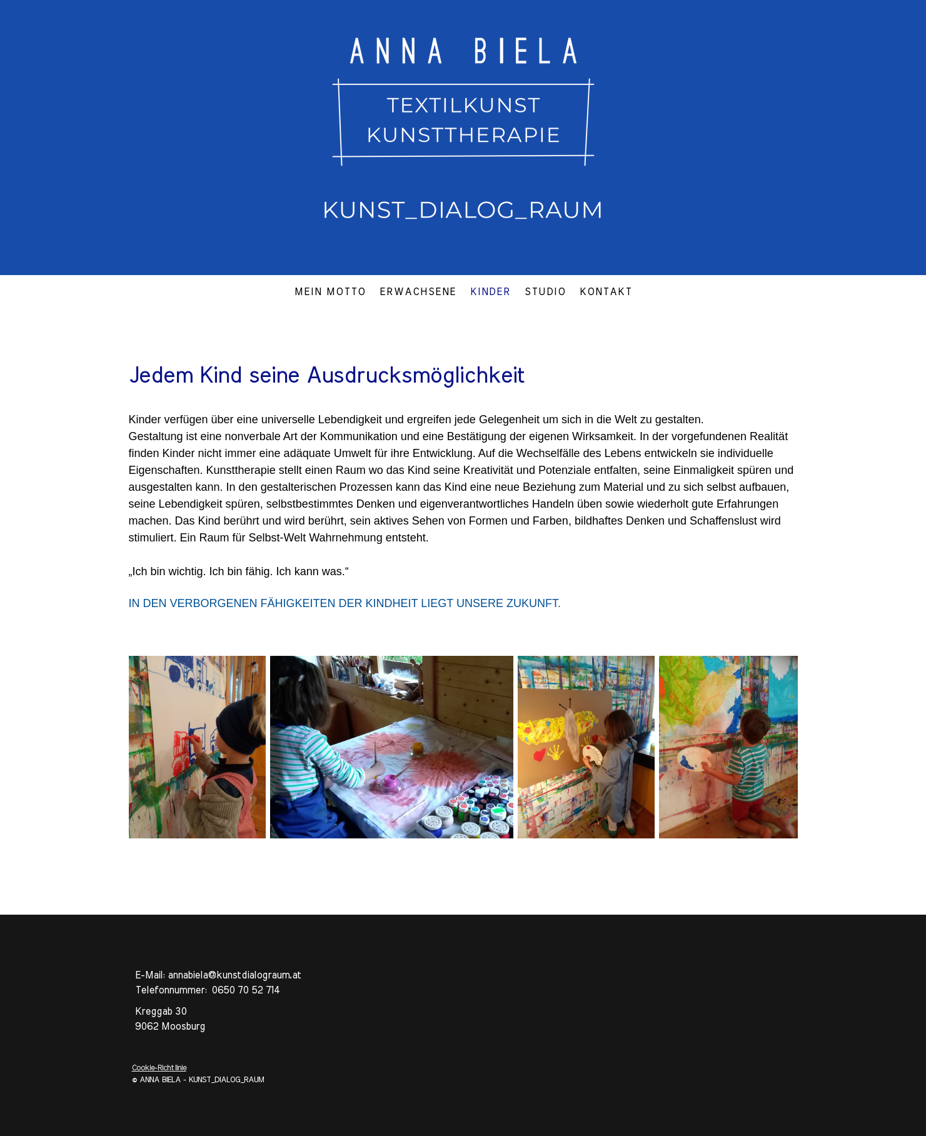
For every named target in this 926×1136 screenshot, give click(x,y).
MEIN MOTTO (330, 292)
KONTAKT (606, 292)
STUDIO (545, 292)
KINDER (490, 292)
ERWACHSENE (418, 292)
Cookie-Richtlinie (159, 1068)
